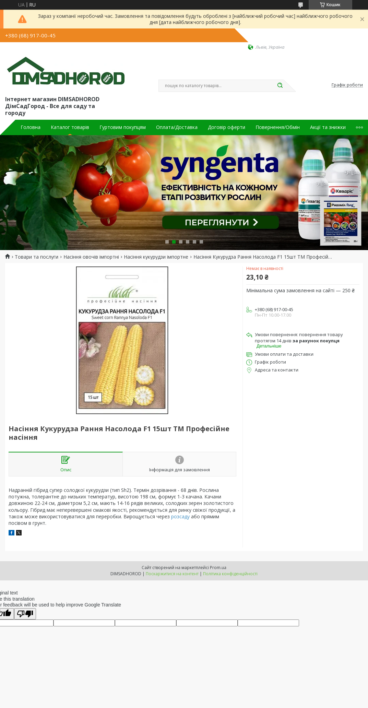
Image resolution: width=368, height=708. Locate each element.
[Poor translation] (25, 614)
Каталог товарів (70, 127)
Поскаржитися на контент (172, 574)
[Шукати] (280, 86)
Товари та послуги (36, 257)
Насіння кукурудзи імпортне (156, 257)
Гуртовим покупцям (122, 127)
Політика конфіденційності (230, 574)
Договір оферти (226, 127)
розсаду (180, 516)
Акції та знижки (328, 127)
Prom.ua (218, 567)
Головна (30, 127)
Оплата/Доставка (177, 127)
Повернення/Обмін (278, 127)
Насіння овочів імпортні (91, 257)
